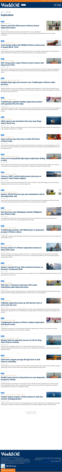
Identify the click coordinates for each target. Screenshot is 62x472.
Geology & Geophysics (10, 394)
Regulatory (14, 80)
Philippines (9, 210)
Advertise (44, 1)
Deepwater (11, 60)
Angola (13, 43)
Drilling (13, 156)
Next (34, 412)
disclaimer (26, 463)
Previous (29, 412)
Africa (18, 80)
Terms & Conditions (47, 459)
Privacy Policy (47, 461)
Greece (8, 23)
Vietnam (17, 338)
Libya (8, 60)
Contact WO (58, 1)
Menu (23, 5)
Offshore (3, 12)
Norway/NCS (9, 119)
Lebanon (13, 320)
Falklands (9, 300)
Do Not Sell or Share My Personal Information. (50, 462)
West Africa (14, 99)
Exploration (3, 23)
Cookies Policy (55, 459)
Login (59, 5)
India (13, 136)
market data (12, 459)
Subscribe (50, 1)
